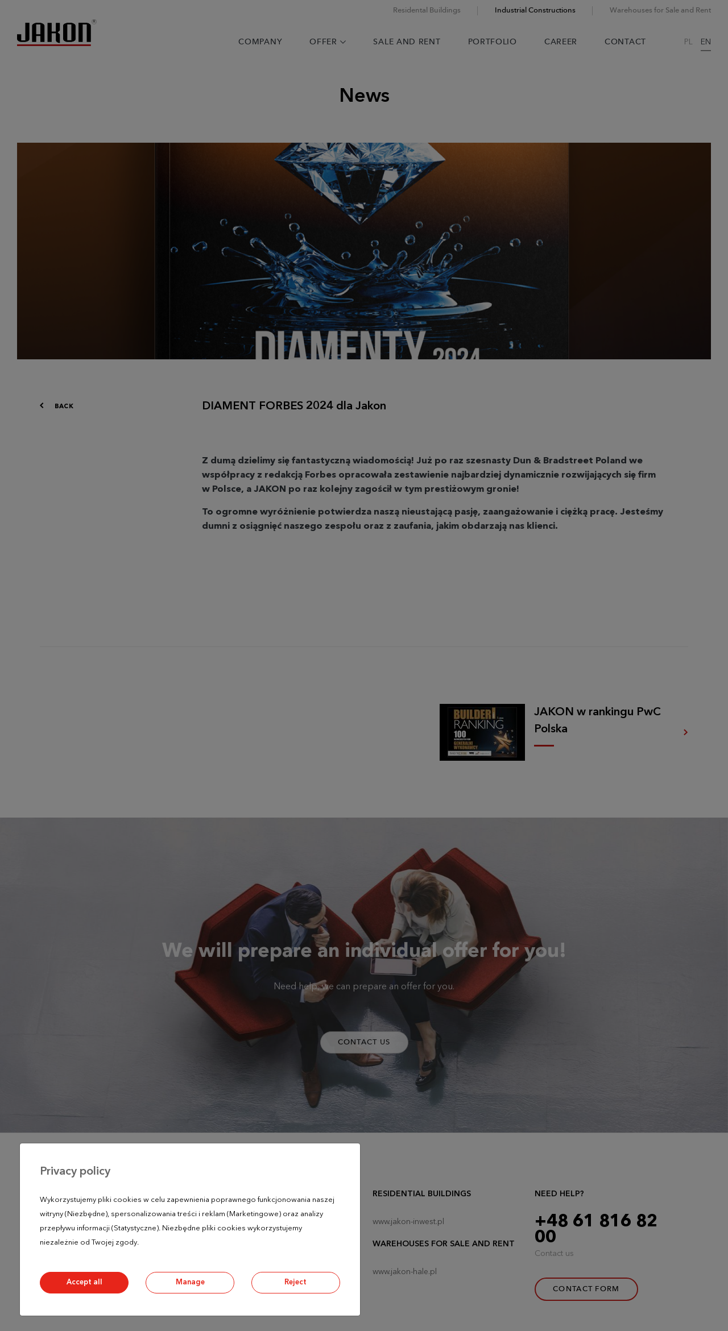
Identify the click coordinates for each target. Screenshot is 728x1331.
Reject (295, 1282)
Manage (190, 1282)
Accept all (84, 1282)
